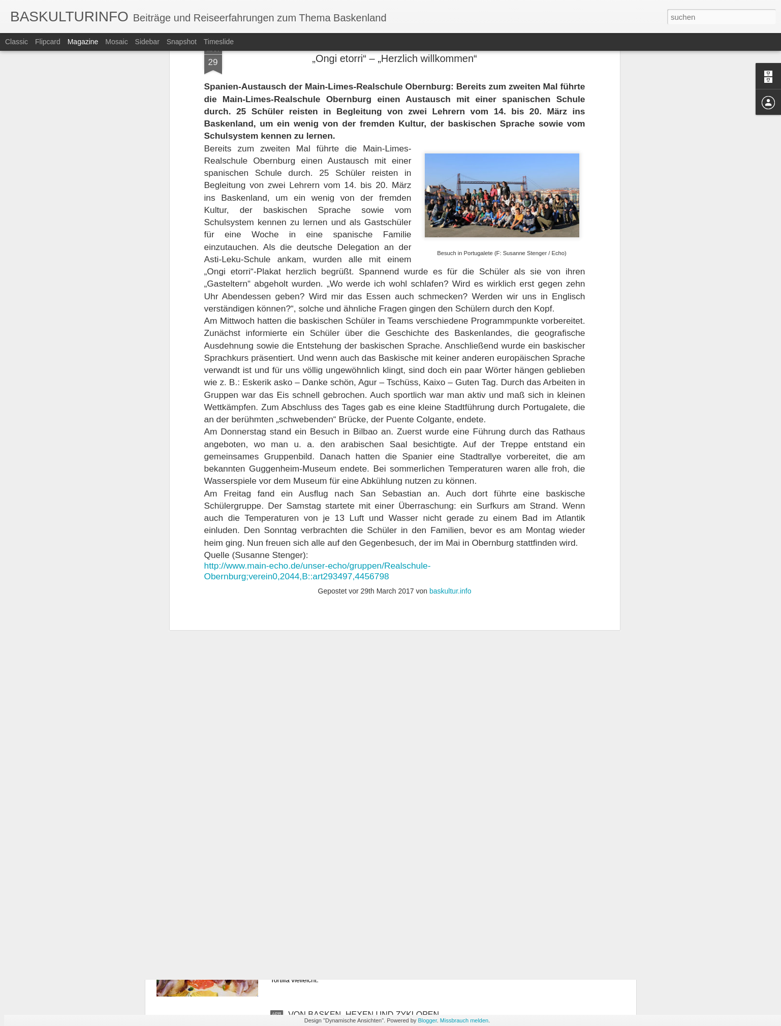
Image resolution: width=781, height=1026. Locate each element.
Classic (16, 42)
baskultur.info (450, 367)
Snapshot (182, 42)
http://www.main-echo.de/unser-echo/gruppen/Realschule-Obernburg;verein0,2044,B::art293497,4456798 (317, 346)
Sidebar (147, 42)
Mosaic (116, 42)
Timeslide (219, 42)
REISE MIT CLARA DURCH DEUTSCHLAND (370, 784)
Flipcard (47, 42)
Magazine (83, 42)
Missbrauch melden (464, 1020)
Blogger (427, 1020)
